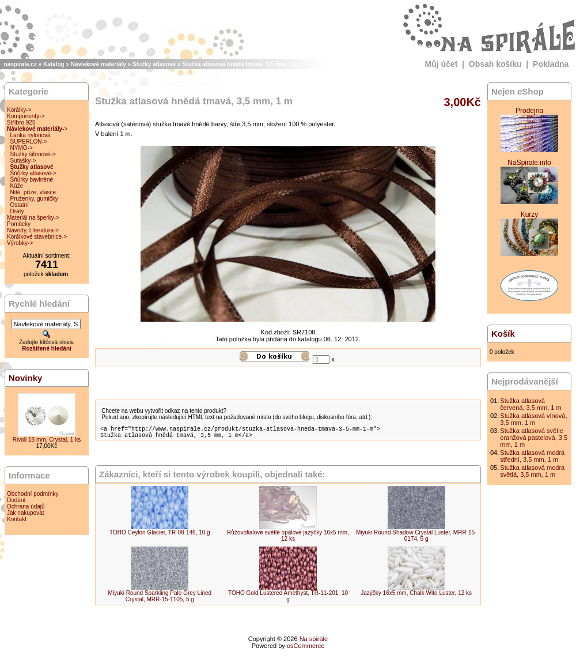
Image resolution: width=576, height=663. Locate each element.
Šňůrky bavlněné (32, 179)
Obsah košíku (495, 64)
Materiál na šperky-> (33, 217)
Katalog (54, 64)
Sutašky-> (23, 160)
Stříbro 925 (21, 122)
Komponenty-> (25, 116)
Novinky (25, 378)
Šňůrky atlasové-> (33, 173)
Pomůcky (19, 224)
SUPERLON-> (28, 141)
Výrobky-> (20, 243)
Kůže (17, 186)
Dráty (17, 211)
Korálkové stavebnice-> (37, 236)
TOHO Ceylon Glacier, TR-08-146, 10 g (159, 536)
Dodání (16, 500)
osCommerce (305, 649)
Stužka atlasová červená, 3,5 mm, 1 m (530, 404)
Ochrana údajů (26, 506)
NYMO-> (21, 148)
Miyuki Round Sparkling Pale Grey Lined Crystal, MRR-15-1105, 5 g (160, 599)
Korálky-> (19, 110)
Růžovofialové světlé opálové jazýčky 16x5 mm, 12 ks (288, 539)
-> (37, 129)
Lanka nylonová (30, 135)
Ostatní (19, 205)
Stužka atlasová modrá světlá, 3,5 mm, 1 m (532, 471)
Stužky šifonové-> (33, 154)
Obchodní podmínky (33, 494)
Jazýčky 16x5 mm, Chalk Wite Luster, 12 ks (416, 596)
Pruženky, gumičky (34, 198)
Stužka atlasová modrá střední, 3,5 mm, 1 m (532, 456)
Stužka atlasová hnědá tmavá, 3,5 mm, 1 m (240, 64)
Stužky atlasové (154, 64)
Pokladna (551, 64)
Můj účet (441, 64)
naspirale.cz (20, 64)
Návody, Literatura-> (33, 230)
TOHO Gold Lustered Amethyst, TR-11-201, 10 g (288, 599)
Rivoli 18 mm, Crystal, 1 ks (47, 439)
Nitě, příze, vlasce (33, 192)
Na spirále (314, 642)
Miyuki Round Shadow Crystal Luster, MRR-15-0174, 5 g (416, 539)
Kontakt (16, 519)
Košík (503, 333)
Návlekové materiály (98, 64)
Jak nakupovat (25, 513)
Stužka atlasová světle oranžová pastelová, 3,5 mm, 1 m (533, 437)
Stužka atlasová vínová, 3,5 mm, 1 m (533, 419)
